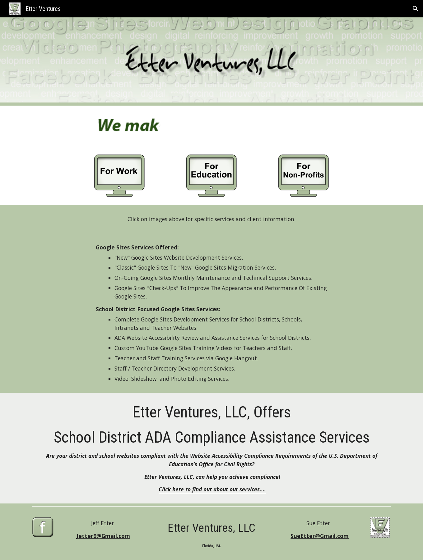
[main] (211, 219)
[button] (415, 8)
